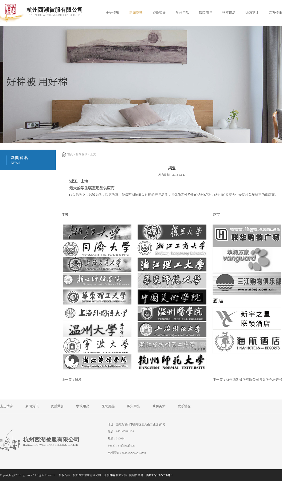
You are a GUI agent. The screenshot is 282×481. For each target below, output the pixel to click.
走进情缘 (112, 13)
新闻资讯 (135, 13)
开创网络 (109, 475)
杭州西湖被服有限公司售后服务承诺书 (254, 379)
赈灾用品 (228, 13)
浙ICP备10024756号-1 (159, 475)
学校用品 (182, 13)
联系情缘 (275, 13)
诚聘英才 (252, 13)
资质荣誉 (159, 13)
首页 (70, 154)
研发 (78, 379)
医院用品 (205, 13)
